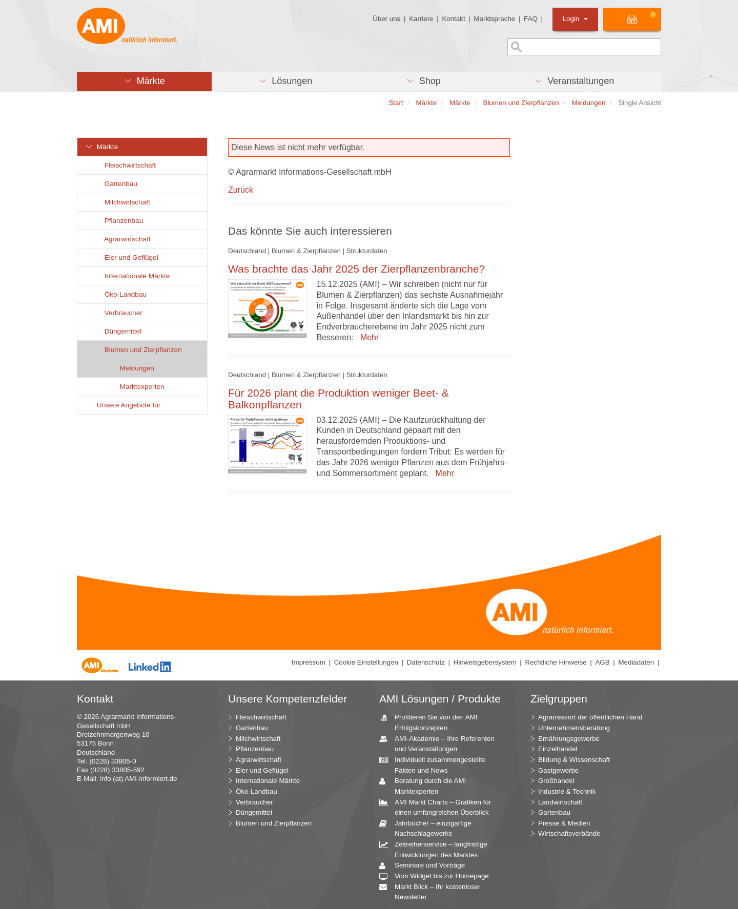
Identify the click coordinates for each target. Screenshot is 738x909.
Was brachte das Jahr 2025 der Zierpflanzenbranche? (356, 269)
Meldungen (131, 368)
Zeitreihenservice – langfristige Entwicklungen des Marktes (437, 849)
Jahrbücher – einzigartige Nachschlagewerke (429, 828)
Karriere (421, 19)
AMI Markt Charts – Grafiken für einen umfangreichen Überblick (439, 807)
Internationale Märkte (131, 276)
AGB (602, 662)
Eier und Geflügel (125, 257)
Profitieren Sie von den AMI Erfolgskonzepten (432, 722)
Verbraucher (117, 313)
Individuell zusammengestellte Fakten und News (436, 764)
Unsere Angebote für (122, 405)
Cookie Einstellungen (366, 662)
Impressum (308, 662)
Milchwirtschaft (121, 202)
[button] (144, 81)
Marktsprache (494, 19)
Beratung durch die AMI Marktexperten (426, 785)
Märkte (101, 147)
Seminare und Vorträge (426, 865)
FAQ (531, 19)
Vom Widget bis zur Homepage (438, 876)
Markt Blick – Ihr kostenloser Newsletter (433, 891)
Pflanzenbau (118, 220)
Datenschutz (426, 662)
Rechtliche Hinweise (556, 662)
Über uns (386, 19)
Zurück (240, 189)
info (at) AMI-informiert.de (138, 778)
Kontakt (453, 19)
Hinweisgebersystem (485, 662)
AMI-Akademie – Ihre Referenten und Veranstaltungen (441, 743)
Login (575, 19)
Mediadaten (636, 662)
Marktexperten (136, 386)
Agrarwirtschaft (122, 239)
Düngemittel (117, 331)
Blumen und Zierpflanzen (137, 350)
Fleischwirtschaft (124, 165)
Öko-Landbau (120, 294)
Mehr (367, 337)
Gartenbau (115, 184)
